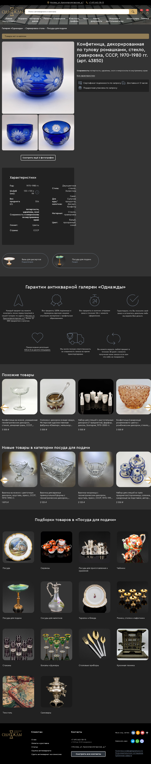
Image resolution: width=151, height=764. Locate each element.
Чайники (121, 568)
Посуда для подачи (57, 28)
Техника (145, 18)
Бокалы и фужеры (50, 665)
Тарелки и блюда (87, 618)
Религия (47, 18)
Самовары (46, 713)
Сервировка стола (35, 28)
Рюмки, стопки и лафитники (131, 618)
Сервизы (45, 568)
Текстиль (7, 713)
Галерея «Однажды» (12, 28)
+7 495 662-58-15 (78, 740)
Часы (85, 18)
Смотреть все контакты (88, 754)
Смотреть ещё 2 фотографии (38, 158)
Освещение (59, 18)
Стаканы (7, 665)
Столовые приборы (89, 665)
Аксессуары (133, 18)
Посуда (6, 568)
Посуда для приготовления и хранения (93, 569)
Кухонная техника (126, 665)
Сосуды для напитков (51, 618)
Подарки (22, 18)
